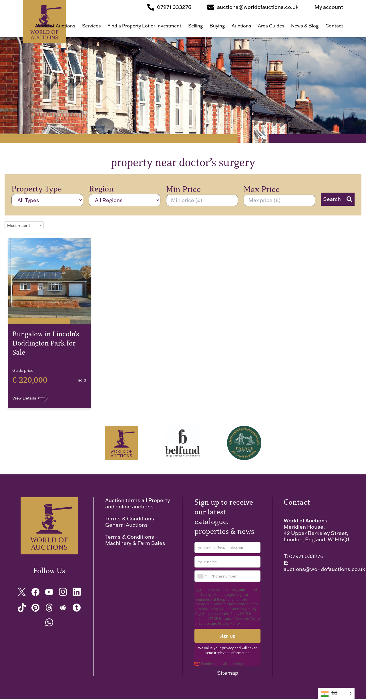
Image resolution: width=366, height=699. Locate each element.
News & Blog (305, 26)
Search (337, 199)
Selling (195, 26)
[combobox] (24, 225)
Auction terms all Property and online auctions (137, 503)
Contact (334, 26)
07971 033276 (306, 556)
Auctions (241, 26)
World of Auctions (55, 26)
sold (82, 380)
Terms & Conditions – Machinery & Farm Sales (135, 540)
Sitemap (227, 673)
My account (329, 7)
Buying (217, 26)
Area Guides (271, 26)
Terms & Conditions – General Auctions (131, 521)
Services (91, 26)
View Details (30, 398)
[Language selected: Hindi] (336, 693)
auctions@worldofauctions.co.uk (324, 569)
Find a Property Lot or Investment (144, 26)
